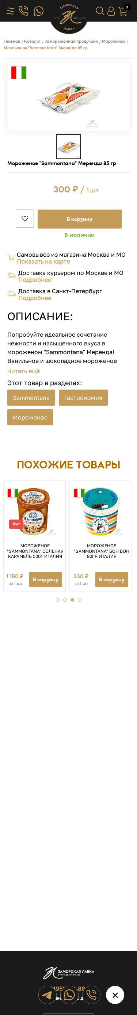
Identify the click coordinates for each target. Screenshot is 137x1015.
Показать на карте (43, 261)
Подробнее (34, 280)
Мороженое (30, 417)
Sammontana (31, 397)
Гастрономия (83, 397)
